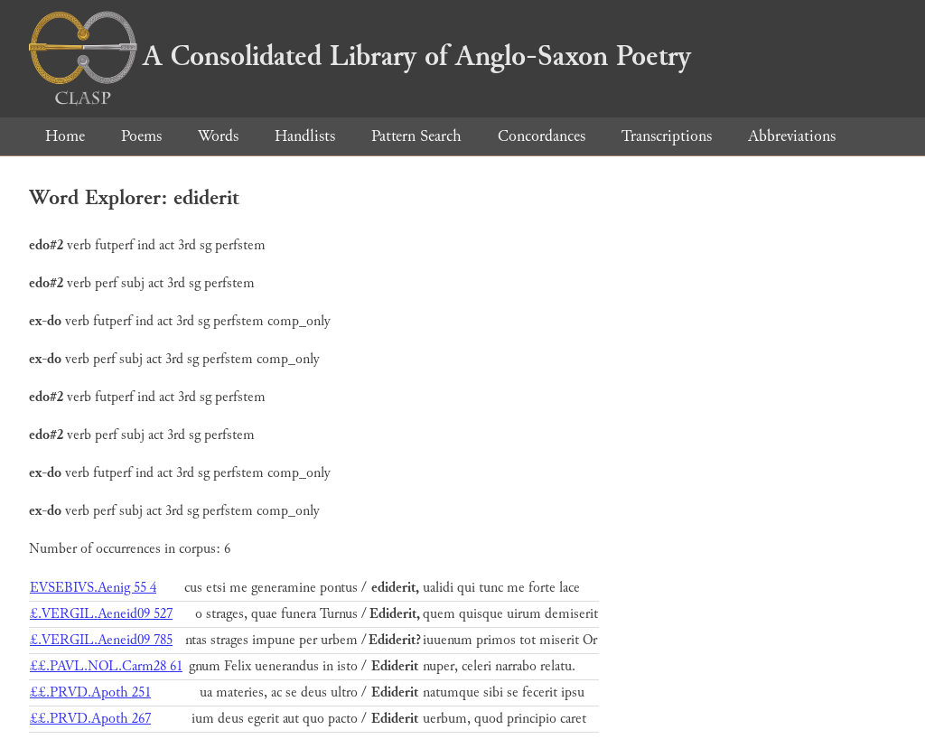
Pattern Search (416, 136)
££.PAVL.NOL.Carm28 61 (106, 666)
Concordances (541, 136)
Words (218, 136)
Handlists (305, 136)
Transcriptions (666, 136)
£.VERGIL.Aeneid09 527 (101, 613)
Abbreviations (792, 136)
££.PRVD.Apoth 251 (90, 692)
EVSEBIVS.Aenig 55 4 (93, 587)
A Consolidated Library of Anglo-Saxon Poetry (360, 56)
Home (65, 136)
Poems (141, 136)
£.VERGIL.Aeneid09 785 (101, 640)
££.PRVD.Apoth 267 (90, 718)
